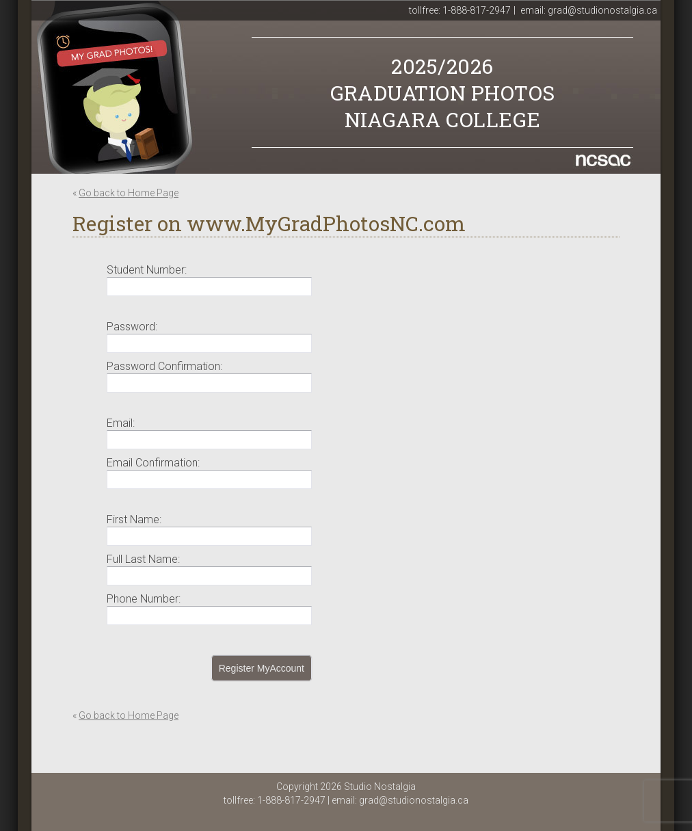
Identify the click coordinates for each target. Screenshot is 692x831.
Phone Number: (144, 598)
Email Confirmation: (153, 462)
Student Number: (147, 269)
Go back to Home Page (128, 192)
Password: (132, 326)
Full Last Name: (143, 559)
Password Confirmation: (164, 366)
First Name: (134, 519)
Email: (121, 423)
